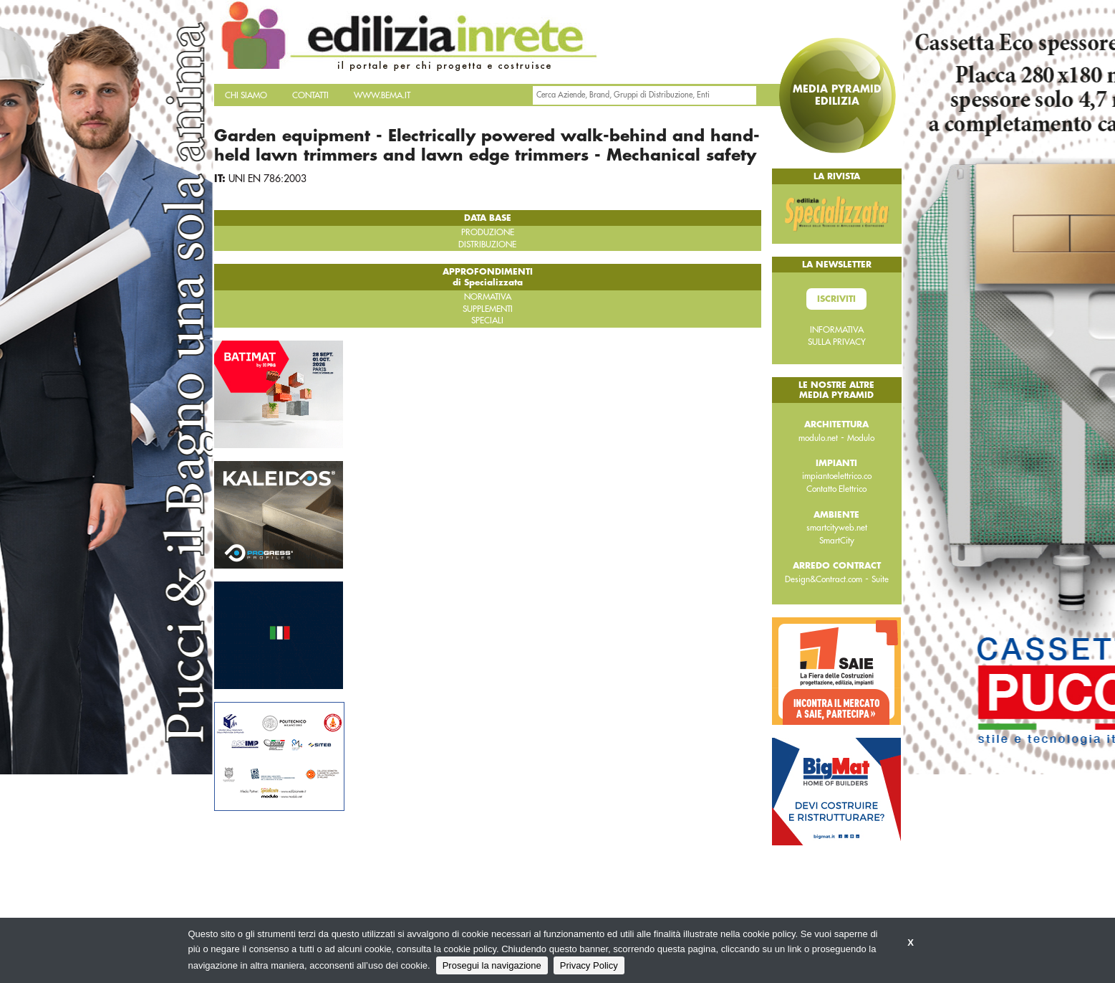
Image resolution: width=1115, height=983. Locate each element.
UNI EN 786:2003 (267, 179)
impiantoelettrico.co (837, 476)
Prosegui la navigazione (492, 965)
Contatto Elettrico (836, 489)
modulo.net (818, 438)
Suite (880, 579)
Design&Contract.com (823, 579)
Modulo (860, 438)
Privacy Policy (589, 965)
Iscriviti (836, 299)
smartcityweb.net (836, 527)
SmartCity (836, 540)
